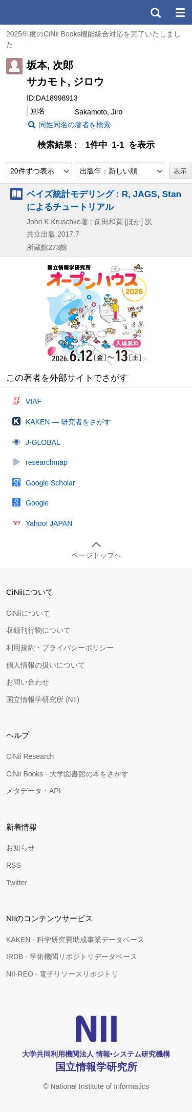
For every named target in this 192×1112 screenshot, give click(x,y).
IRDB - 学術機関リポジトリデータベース (71, 956)
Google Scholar (50, 483)
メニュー (180, 12)
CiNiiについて (28, 613)
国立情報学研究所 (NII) (42, 699)
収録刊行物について (38, 630)
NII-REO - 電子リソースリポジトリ (62, 974)
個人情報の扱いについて (45, 665)
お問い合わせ (27, 682)
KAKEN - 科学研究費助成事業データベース (75, 939)
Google (37, 503)
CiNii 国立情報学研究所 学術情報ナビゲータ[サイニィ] (45, 12)
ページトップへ (96, 555)
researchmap (47, 462)
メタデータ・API (33, 791)
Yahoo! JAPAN (49, 523)
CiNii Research (30, 756)
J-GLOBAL (43, 442)
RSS (13, 865)
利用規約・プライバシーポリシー (60, 647)
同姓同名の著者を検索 (75, 125)
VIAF (33, 401)
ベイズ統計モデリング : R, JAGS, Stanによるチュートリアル (104, 200)
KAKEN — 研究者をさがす (68, 422)
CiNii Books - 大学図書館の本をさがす (67, 774)
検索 (155, 12)
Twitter (16, 883)
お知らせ (20, 848)
